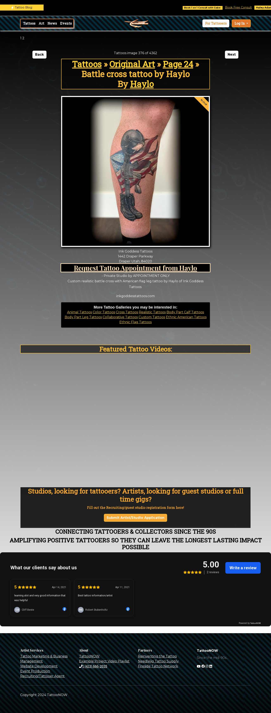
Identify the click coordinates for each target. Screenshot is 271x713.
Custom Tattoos (152, 317)
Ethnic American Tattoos (186, 317)
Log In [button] (240, 23)
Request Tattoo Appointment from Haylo (135, 267)
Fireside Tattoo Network (158, 666)
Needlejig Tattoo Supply (158, 661)
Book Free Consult (241, 7)
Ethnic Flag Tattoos (135, 322)
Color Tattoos (104, 312)
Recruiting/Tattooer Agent (42, 676)
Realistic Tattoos (152, 312)
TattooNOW (89, 656)
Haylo (142, 83)
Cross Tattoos (127, 312)
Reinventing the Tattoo (157, 656)
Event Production (35, 671)
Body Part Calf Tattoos (185, 312)
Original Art (132, 64)
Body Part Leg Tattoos (83, 317)
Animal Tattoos (79, 312)
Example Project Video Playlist (104, 661)
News (52, 23)
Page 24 (178, 64)
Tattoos (29, 23)
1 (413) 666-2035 (93, 666)
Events (66, 23)
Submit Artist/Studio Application (135, 518)
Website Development (39, 666)
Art (41, 23)
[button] (215, 23)
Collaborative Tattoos (120, 317)
